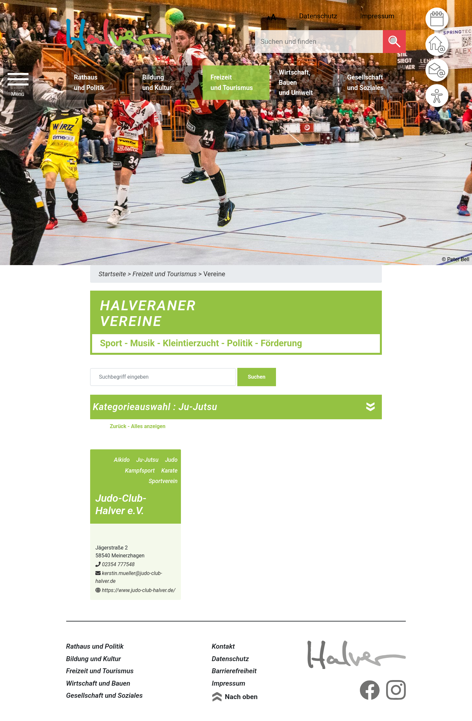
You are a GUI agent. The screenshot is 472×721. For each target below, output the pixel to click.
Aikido (121, 460)
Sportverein (163, 481)
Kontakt (223, 646)
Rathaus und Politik (95, 646)
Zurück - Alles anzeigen (138, 426)
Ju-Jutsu (147, 460)
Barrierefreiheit (234, 671)
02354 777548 (115, 564)
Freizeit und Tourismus (100, 671)
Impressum (377, 16)
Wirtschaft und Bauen (98, 683)
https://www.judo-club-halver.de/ (135, 590)
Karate (169, 470)
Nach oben (241, 697)
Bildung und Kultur (93, 659)
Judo (171, 460)
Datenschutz (318, 16)
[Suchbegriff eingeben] (163, 377)
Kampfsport (140, 470)
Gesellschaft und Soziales (104, 695)
